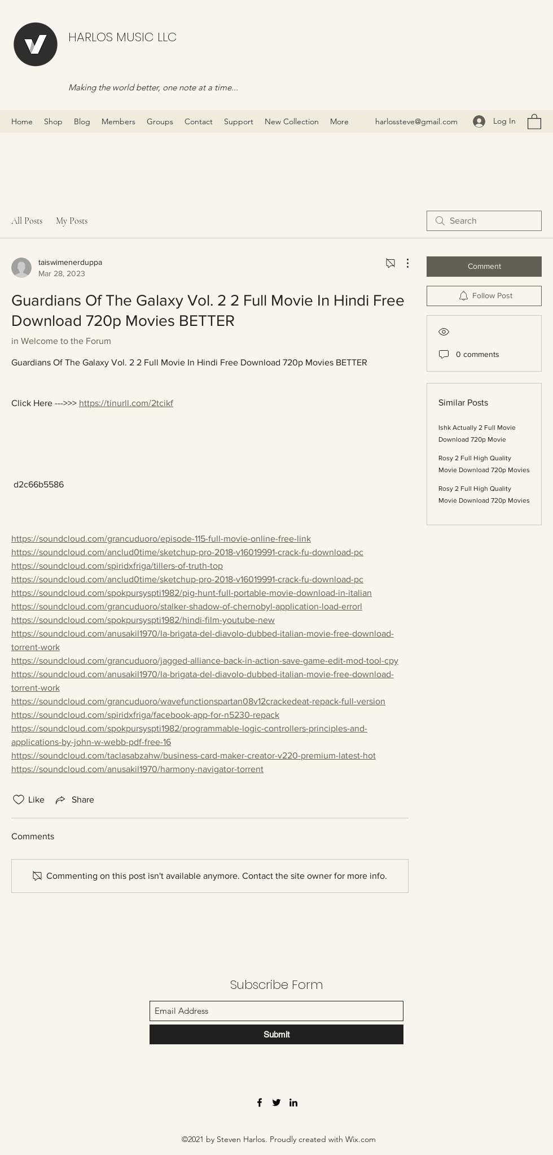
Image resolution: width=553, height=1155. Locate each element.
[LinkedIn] (293, 1102)
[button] (534, 121)
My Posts (71, 220)
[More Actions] (402, 263)
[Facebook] (259, 1102)
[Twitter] (276, 1102)
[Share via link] (74, 800)
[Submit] (276, 1034)
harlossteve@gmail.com (416, 121)
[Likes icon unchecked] (18, 800)
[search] (484, 221)
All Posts (26, 220)
